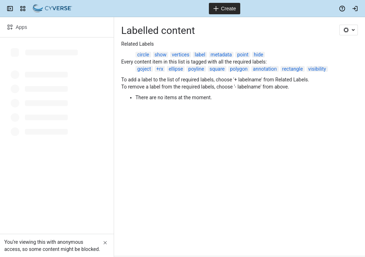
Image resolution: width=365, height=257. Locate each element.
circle (143, 54)
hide (258, 54)
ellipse (176, 69)
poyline (196, 69)
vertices (180, 54)
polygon (238, 69)
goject (144, 69)
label (200, 54)
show (160, 54)
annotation (265, 69)
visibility (317, 69)
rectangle (292, 69)
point (242, 54)
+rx (160, 69)
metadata (221, 54)
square (217, 69)
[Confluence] (52, 8)
